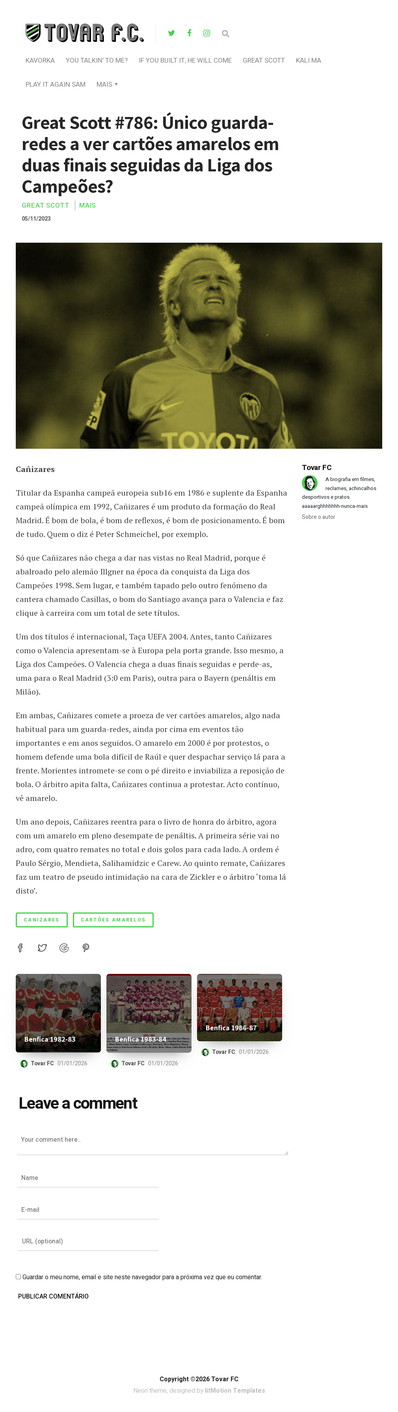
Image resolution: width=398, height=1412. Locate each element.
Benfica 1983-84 (140, 1039)
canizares (42, 919)
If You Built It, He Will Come (185, 60)
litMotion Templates (235, 1391)
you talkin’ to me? (97, 60)
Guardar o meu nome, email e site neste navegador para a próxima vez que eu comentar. (142, 1278)
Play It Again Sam (56, 84)
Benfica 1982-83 (50, 1039)
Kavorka (40, 60)
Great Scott (264, 60)
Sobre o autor (318, 517)
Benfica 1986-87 (231, 1027)
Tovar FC (42, 1063)
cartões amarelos (113, 919)
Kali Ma (308, 60)
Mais (104, 84)
